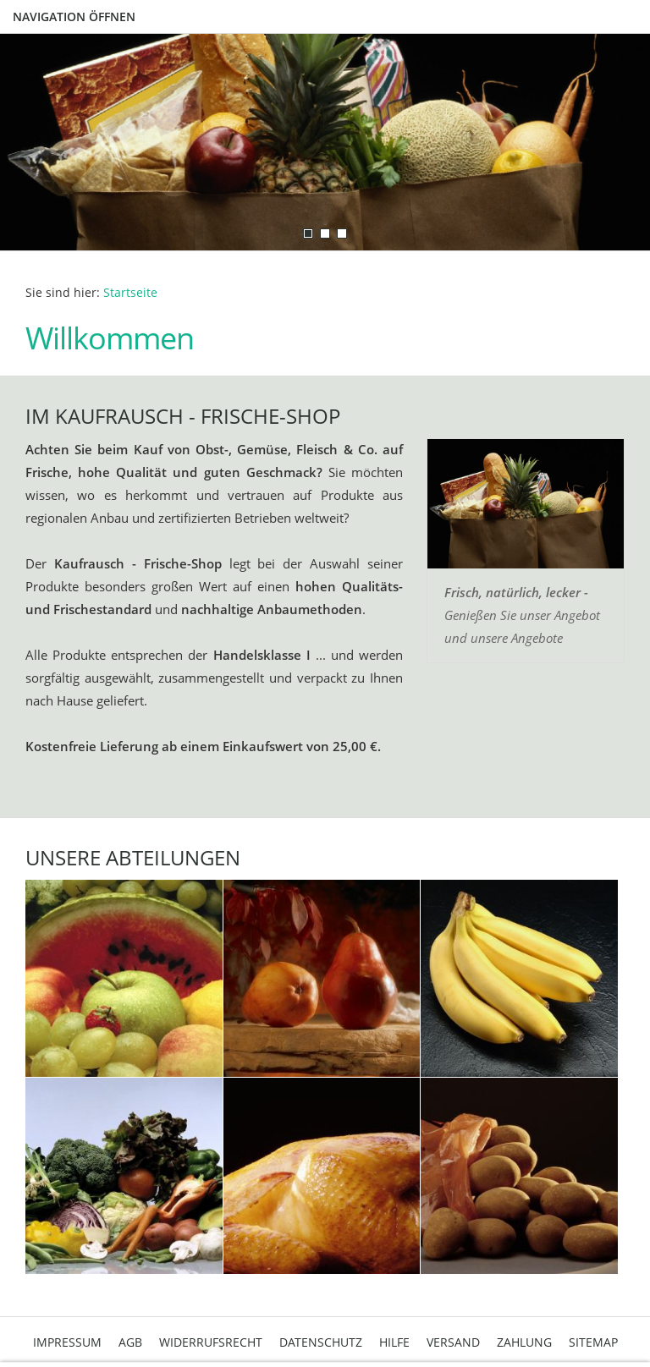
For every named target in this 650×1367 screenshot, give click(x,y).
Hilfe (394, 1342)
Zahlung (524, 1342)
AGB (130, 1342)
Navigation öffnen (74, 16)
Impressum (67, 1342)
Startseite (130, 292)
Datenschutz (320, 1342)
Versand (453, 1342)
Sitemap (593, 1342)
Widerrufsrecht (210, 1342)
